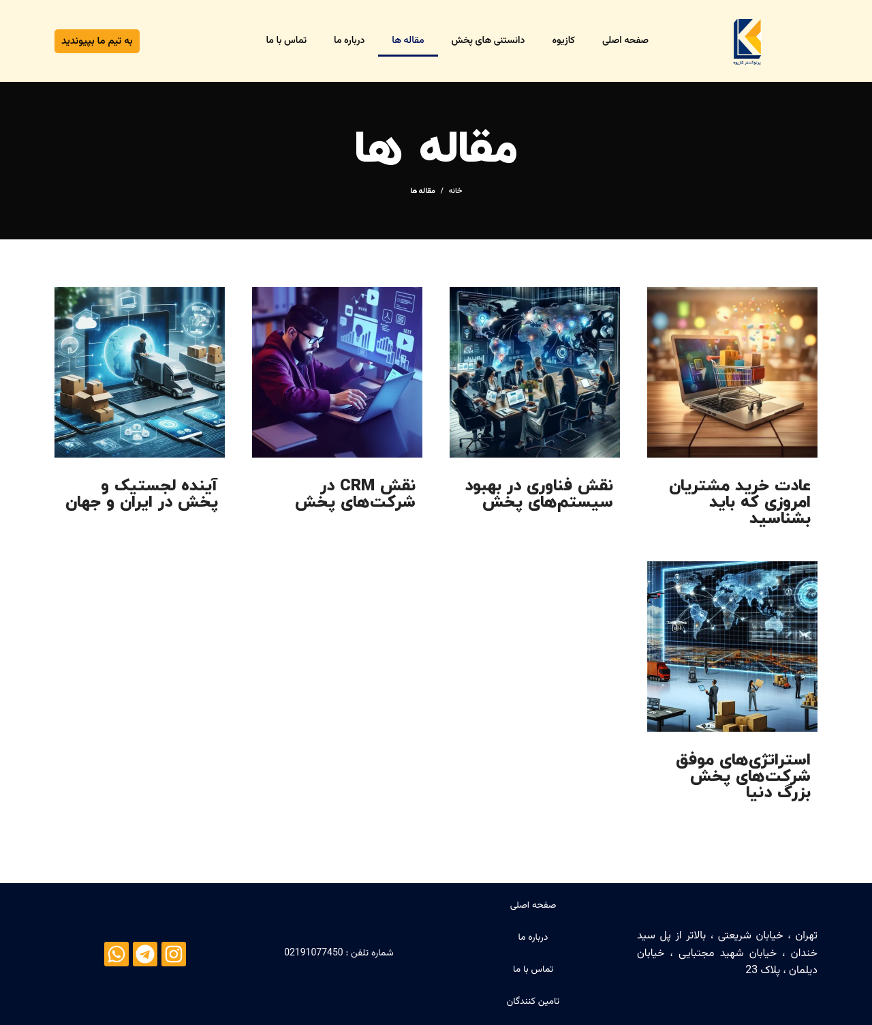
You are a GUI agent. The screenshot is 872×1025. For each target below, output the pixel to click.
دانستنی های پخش (488, 40)
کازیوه (563, 40)
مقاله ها (408, 40)
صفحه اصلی (625, 40)
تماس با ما (286, 40)
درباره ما (349, 40)
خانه (456, 191)
